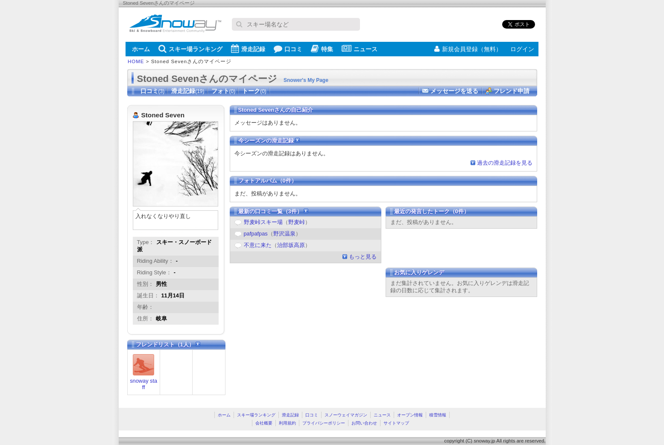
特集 (322, 48)
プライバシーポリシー (323, 423)
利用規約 (287, 423)
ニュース (359, 48)
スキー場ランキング (190, 48)
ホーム (141, 49)
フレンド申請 (511, 90)
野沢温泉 (284, 233)
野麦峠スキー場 (263, 222)
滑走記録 (248, 48)
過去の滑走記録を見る (504, 163)
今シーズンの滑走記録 (269, 140)
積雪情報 (437, 415)
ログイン (522, 49)
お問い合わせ (364, 423)
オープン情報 (410, 415)
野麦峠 (296, 222)
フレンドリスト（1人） (168, 344)
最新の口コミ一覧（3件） (273, 211)
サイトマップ (396, 423)
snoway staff (143, 384)
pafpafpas (256, 233)
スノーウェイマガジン (346, 415)
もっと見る (363, 256)
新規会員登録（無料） (468, 49)
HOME (136, 61)
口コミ (288, 48)
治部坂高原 (291, 245)
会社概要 (263, 423)
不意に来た (258, 245)
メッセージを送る (454, 90)
